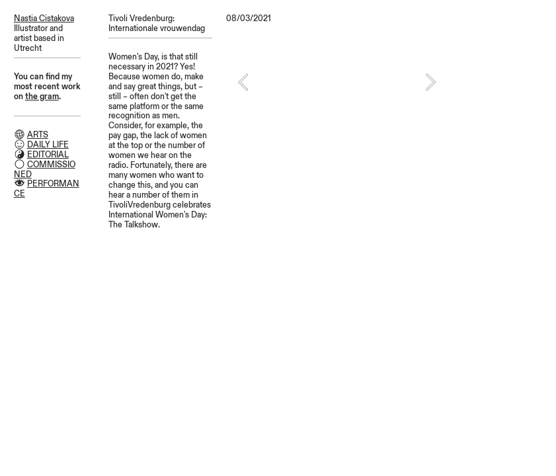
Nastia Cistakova (44, 18)
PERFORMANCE (46, 188)
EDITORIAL (48, 154)
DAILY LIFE (48, 144)
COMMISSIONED (44, 169)
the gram (42, 96)
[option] (337, 82)
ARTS (37, 135)
